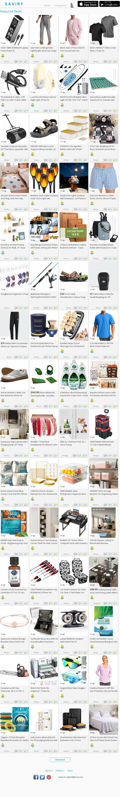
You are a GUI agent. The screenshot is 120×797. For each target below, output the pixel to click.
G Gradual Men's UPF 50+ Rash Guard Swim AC (102, 345)
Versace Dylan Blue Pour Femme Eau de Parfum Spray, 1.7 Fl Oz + (44, 346)
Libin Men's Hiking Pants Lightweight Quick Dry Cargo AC (43, 50)
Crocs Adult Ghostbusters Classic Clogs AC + (73, 297)
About (49, 770)
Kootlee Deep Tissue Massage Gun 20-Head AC (72, 345)
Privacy (60, 770)
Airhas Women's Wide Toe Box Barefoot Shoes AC (13, 394)
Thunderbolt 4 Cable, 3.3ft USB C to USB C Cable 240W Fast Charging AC (13, 100)
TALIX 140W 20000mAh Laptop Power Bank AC (14, 49)
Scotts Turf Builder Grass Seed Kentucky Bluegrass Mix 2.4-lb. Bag (104, 641)
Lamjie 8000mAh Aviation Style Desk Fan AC (71, 640)
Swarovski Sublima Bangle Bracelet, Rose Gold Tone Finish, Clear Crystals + (13, 641)
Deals (47, 5)
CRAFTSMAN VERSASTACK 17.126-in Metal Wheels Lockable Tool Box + (102, 444)
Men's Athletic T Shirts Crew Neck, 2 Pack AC (103, 49)
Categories (60, 5)
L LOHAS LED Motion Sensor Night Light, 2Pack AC (43, 98)
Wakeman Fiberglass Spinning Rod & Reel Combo (43, 295)
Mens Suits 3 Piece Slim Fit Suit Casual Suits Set (72, 49)
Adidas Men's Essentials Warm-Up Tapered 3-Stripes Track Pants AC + (14, 346)
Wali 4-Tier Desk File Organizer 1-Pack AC (40, 689)
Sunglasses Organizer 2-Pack (14, 294)
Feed (70, 770)
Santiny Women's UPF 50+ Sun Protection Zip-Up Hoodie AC (104, 691)
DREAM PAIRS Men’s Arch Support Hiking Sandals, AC (43, 148)
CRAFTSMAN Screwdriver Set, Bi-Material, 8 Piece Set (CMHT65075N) (44, 592)
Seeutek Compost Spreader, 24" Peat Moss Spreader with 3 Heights (14, 149)
